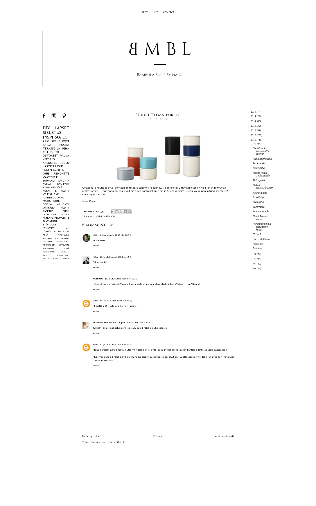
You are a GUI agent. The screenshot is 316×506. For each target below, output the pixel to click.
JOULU (65, 163)
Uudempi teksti (91, 436)
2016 (254, 111)
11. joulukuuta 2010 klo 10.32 (121, 278)
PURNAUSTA (49, 244)
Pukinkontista (260, 163)
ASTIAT (99, 216)
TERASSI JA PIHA (56, 148)
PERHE (56, 141)
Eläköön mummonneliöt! (263, 186)
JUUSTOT (47, 241)
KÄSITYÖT (63, 183)
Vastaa (96, 245)
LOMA (65, 214)
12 (255, 144)
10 (255, 259)
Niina (95, 257)
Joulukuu (257, 248)
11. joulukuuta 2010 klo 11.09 (116, 300)
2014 (254, 121)
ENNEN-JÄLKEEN (53, 170)
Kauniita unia (260, 192)
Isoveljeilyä (258, 197)
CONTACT (168, 12)
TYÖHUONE (49, 224)
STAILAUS (64, 244)
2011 (254, 135)
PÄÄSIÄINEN (50, 221)
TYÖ (67, 228)
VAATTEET (50, 177)
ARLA (45, 234)
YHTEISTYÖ (51, 152)
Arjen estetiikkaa (261, 239)
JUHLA (47, 145)
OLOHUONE (49, 214)
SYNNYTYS (49, 228)
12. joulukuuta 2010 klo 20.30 (116, 344)
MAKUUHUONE (51, 200)
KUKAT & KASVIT (56, 190)
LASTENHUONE (53, 166)
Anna (95, 344)
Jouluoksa (258, 243)
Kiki (95, 235)
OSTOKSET (50, 155)
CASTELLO (63, 234)
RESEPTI (46, 255)
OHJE (46, 173)
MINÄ (66, 248)
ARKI (46, 141)
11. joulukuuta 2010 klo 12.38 (133, 322)
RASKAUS (48, 211)
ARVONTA (63, 180)
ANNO (46, 217)
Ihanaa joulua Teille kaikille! (262, 174)
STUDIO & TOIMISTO (52, 258)
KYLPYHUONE (51, 194)
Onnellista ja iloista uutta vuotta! (261, 151)
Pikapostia (258, 201)
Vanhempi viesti (224, 436)
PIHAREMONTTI (59, 217)
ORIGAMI (65, 251)
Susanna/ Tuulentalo (104, 322)
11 (255, 254)
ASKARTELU (48, 248)
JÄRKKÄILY (49, 207)
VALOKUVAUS (62, 238)
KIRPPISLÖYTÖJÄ (52, 187)
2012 (254, 130)
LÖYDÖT (47, 231)
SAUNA (57, 231)
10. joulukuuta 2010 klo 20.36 (114, 235)
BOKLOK (47, 204)
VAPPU (66, 258)
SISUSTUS (52, 132)
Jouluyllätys (259, 167)
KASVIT (65, 207)
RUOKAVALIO (63, 255)
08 (255, 268)
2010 (254, 139)
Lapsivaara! (259, 206)
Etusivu (157, 436)
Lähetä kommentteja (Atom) (107, 442)
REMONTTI (61, 173)
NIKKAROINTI (49, 251)
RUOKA (64, 145)
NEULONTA (63, 204)
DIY (155, 12)
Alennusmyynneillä (262, 158)
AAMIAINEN (63, 241)
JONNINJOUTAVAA (53, 197)
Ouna (96, 300)
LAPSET (62, 127)
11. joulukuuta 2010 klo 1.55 (115, 257)
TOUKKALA (49, 180)
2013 (254, 125)
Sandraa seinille (261, 211)
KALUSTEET (51, 163)
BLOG (145, 12)
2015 (254, 116)
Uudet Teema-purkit (158, 115)
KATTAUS (47, 238)
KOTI (65, 141)
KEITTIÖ (49, 159)
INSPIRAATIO (109, 216)
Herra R (257, 234)
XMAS (66, 231)
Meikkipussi (259, 180)
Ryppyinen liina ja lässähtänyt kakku (262, 226)
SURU (66, 211)
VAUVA (64, 155)
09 (255, 263)
